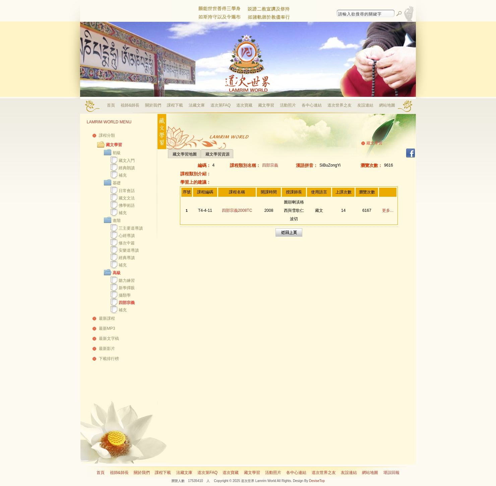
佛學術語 (127, 205)
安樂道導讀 (129, 250)
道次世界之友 (339, 105)
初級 (117, 152)
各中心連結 (312, 105)
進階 (117, 220)
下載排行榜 (109, 358)
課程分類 (107, 135)
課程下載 (175, 105)
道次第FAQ (220, 105)
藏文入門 (127, 160)
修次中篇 (127, 243)
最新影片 (107, 348)
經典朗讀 (127, 168)
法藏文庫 (197, 105)
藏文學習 (266, 105)
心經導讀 (127, 235)
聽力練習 (127, 280)
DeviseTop (317, 481)
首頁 (111, 105)
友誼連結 (365, 105)
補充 (123, 175)
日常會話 (127, 190)
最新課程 (107, 318)
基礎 (117, 183)
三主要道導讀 (131, 228)
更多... (387, 210)
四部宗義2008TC (237, 210)
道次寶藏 (244, 105)
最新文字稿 (109, 338)
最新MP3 (107, 328)
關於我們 (153, 105)
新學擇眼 (127, 288)
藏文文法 (127, 198)
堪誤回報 (391, 472)
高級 (117, 272)
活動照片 (288, 105)
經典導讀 (127, 257)
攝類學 (125, 295)
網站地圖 (387, 105)
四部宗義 (127, 302)
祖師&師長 (130, 105)
